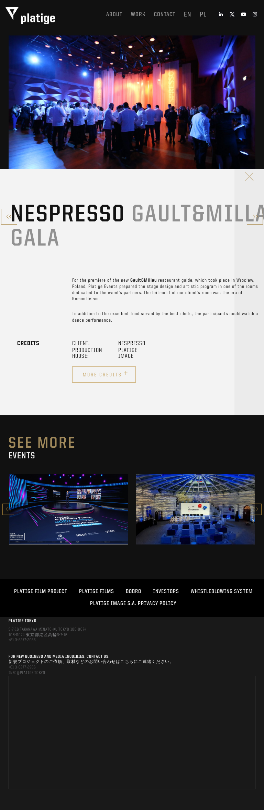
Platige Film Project (40, 591)
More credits (106, 373)
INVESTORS (166, 591)
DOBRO (133, 591)
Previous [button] (8, 509)
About (114, 15)
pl (203, 14)
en (187, 14)
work (138, 15)
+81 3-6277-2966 (22, 640)
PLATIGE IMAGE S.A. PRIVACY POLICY (133, 603)
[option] (68, 509)
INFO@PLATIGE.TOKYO (27, 673)
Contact (164, 15)
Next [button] (256, 509)
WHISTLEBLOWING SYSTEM (222, 591)
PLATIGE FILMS (96, 591)
